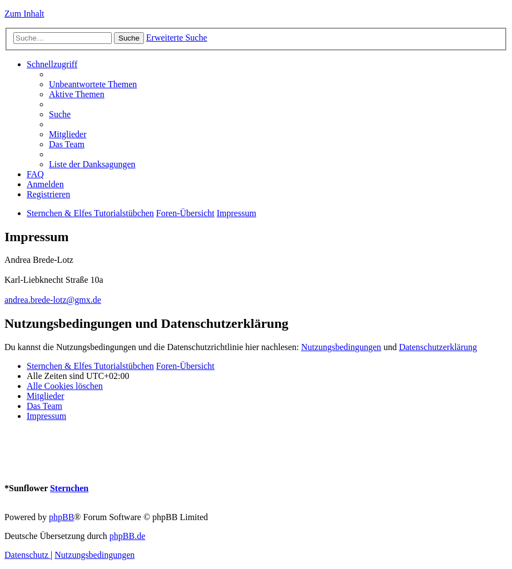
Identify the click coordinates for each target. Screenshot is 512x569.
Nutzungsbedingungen (341, 347)
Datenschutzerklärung (438, 347)
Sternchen (69, 488)
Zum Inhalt (24, 13)
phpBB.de (127, 536)
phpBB (61, 517)
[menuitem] (93, 84)
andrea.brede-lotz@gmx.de (52, 300)
